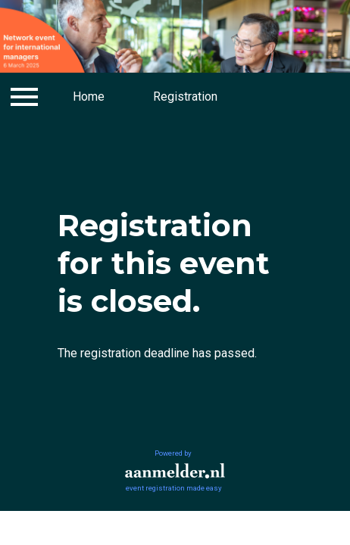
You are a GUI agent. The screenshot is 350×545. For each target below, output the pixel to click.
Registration (185, 96)
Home (89, 96)
